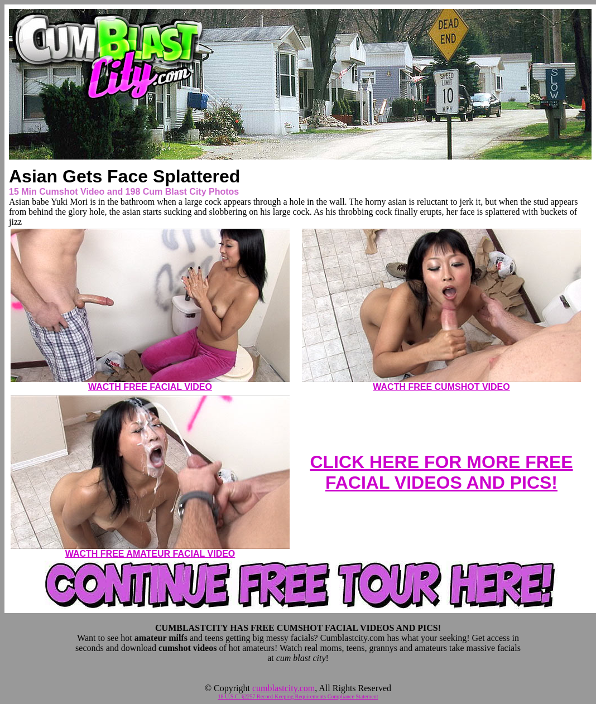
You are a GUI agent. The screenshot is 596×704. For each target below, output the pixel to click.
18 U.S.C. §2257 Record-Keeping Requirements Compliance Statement (298, 696)
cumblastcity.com (283, 688)
